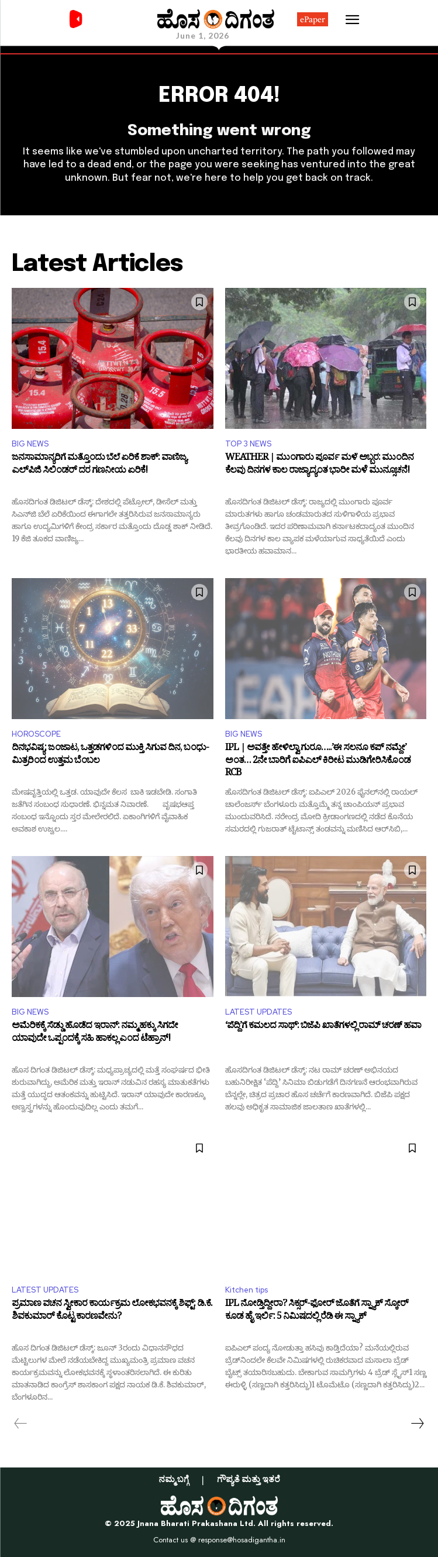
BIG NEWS (30, 444)
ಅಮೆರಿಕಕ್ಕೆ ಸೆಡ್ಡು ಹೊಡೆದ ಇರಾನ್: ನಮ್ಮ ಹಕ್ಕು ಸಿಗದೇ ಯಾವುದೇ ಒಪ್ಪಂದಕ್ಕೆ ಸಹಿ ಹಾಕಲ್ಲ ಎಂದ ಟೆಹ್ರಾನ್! (95, 1033)
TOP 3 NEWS (248, 444)
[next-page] (417, 1423)
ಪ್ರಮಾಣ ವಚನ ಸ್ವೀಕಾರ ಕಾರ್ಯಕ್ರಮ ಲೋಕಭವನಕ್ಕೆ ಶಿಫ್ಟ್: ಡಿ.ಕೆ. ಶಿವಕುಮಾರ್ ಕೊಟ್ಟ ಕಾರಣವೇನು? (112, 1311)
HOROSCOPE (36, 734)
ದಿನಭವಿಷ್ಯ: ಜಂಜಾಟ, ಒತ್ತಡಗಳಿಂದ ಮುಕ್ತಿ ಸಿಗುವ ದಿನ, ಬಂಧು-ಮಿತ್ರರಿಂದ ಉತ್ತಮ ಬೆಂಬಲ (110, 755)
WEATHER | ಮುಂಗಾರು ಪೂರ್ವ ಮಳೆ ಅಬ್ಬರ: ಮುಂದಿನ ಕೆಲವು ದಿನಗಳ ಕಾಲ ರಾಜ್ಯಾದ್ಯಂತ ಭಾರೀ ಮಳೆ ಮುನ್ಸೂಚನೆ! (319, 465)
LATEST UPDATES (258, 1012)
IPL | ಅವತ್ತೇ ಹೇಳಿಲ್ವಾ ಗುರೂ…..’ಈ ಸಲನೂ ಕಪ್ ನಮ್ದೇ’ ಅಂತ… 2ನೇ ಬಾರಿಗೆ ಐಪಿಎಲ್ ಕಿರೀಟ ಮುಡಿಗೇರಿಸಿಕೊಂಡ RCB (318, 761)
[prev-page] (21, 1423)
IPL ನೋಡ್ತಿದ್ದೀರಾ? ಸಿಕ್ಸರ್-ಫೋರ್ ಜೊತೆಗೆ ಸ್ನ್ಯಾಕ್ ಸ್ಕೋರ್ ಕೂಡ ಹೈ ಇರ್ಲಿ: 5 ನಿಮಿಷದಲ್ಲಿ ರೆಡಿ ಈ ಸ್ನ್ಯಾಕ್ (316, 1311)
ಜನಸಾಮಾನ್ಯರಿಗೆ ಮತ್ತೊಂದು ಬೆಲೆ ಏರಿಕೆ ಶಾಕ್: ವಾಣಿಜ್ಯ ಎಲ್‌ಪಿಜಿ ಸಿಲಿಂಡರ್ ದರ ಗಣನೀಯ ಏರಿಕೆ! (99, 465)
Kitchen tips (246, 1290)
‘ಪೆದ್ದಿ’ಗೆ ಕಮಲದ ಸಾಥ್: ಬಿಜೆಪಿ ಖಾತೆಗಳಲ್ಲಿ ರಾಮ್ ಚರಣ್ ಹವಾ (323, 1027)
